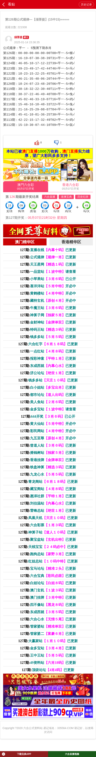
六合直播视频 (72, 754)
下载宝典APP (16, 754)
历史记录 (86, 4)
